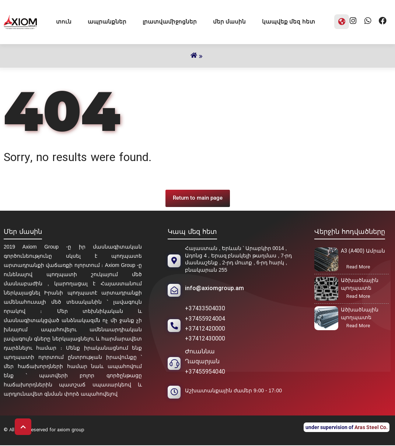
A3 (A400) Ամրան (363, 251)
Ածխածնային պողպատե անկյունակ (359, 315)
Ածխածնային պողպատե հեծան (359, 285)
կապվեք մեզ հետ (288, 21)
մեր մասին (229, 21)
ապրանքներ (107, 21)
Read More (360, 267)
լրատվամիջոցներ (170, 21)
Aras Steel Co (370, 427)
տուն (63, 21)
